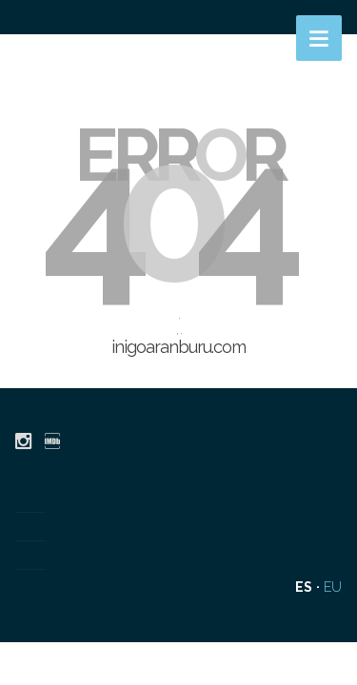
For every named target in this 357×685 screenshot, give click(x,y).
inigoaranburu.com (178, 347)
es (303, 587)
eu (333, 587)
